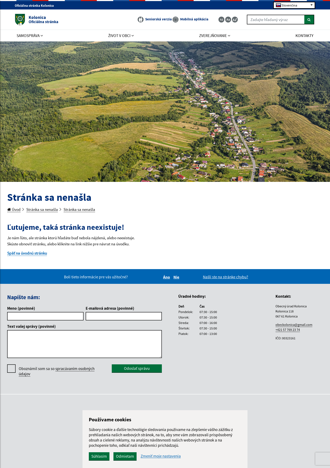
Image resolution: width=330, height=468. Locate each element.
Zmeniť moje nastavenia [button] (161, 456)
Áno (167, 277)
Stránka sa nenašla (42, 209)
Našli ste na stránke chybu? (225, 276)
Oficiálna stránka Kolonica (36, 5)
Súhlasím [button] (99, 456)
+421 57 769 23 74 (287, 330)
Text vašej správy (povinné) (31, 326)
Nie (177, 277)
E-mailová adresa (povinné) (110, 308)
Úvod (14, 209)
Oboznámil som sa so (56, 371)
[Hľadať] (309, 19)
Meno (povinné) (21, 308)
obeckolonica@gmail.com (293, 325)
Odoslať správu (137, 368)
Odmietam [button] (125, 456)
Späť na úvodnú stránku (27, 253)
